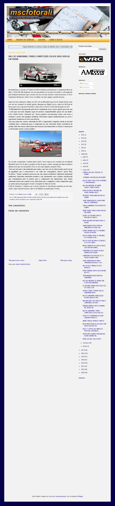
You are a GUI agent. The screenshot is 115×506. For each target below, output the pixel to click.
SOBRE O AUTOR (55, 40)
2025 (83, 135)
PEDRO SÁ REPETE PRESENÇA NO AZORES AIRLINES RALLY (92, 191)
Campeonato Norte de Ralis (24, 197)
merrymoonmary (61, 496)
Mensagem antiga (66, 260)
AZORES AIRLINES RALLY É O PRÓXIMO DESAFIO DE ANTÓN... (94, 231)
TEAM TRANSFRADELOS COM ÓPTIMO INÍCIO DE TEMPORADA (94, 201)
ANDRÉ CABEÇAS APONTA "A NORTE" (93, 321)
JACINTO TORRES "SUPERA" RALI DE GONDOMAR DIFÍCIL (93, 292)
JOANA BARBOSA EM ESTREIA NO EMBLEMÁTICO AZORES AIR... (92, 227)
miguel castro (61, 197)
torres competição (31, 199)
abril (84, 166)
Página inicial (42, 260)
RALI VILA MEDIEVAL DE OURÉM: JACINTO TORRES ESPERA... (92, 186)
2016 (82, 353)
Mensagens (84, 84)
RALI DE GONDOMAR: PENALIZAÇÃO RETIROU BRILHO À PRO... (93, 297)
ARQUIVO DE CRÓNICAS (25, 40)
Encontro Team (45, 197)
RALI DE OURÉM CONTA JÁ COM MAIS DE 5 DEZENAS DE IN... (94, 236)
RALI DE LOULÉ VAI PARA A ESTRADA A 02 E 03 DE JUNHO (94, 242)
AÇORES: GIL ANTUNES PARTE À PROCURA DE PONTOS (92, 216)
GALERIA (41, 40)
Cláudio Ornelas (36, 197)
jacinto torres (53, 197)
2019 (82, 151)
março (85, 170)
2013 (82, 363)
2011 (82, 369)
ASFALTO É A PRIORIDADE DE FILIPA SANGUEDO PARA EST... (93, 317)
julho (84, 157)
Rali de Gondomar (20, 199)
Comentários (85, 87)
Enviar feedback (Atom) (23, 264)
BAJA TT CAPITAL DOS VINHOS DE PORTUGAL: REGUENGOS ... (93, 330)
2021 (82, 148)
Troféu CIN (39, 199)
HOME (9, 40)
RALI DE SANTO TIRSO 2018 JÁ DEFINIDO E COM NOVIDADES (94, 181)
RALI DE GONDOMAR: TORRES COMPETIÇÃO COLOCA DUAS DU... (93, 312)
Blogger (80, 496)
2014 (82, 360)
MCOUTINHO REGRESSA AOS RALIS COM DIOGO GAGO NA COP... (94, 325)
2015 (82, 357)
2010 (82, 373)
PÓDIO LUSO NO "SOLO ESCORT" (92, 339)
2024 (83, 138)
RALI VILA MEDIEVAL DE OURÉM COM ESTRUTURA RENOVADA (93, 282)
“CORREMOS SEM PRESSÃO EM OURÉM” (94, 177)
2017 (82, 350)
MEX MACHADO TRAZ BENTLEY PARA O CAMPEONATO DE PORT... (94, 302)
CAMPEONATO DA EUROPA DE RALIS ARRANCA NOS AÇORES (93, 252)
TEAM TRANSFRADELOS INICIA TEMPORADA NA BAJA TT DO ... (93, 262)
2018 (15, 197)
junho (85, 160)
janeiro (85, 346)
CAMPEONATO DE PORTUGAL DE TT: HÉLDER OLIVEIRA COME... (93, 257)
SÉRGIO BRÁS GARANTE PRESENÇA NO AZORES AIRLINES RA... (94, 335)
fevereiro (86, 343)
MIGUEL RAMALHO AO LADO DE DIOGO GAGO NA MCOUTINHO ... (94, 247)
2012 (82, 366)
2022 (83, 144)
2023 (83, 141)
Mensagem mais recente (16, 260)
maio (84, 163)
